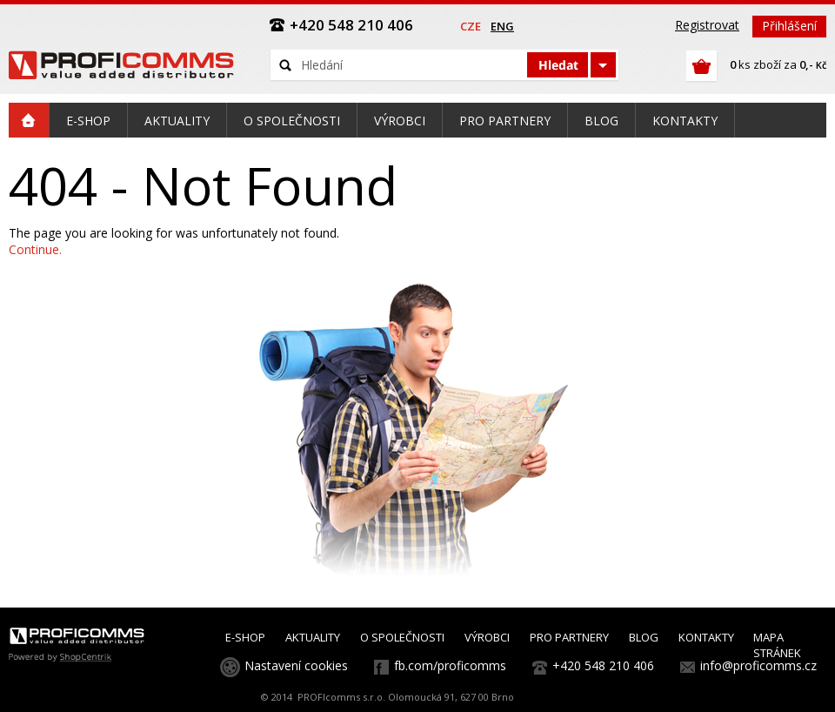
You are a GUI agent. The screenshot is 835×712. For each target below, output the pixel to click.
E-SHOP (245, 637)
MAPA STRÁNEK (777, 645)
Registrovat (707, 25)
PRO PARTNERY (569, 637)
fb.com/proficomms (450, 665)
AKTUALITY (312, 637)
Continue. (35, 249)
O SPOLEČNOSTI (402, 637)
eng (502, 26)
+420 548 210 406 (603, 665)
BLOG (643, 637)
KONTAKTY (706, 637)
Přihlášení (789, 25)
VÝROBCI (487, 637)
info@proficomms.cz (758, 665)
